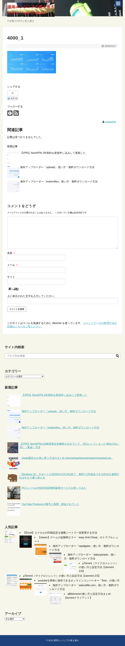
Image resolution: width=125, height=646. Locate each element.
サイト (11, 276)
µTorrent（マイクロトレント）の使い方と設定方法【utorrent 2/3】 (62, 575)
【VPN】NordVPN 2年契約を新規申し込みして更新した (53, 152)
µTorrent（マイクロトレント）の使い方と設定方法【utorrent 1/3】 (98, 567)
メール (12, 265)
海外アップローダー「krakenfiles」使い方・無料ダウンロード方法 (59, 181)
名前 (11, 253)
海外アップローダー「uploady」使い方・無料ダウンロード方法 (57, 167)
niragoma (110, 121)
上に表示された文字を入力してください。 (32, 296)
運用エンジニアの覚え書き (66, 640)
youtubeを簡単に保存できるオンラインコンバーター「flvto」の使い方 (79, 580)
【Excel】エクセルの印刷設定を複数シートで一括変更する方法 (60, 532)
